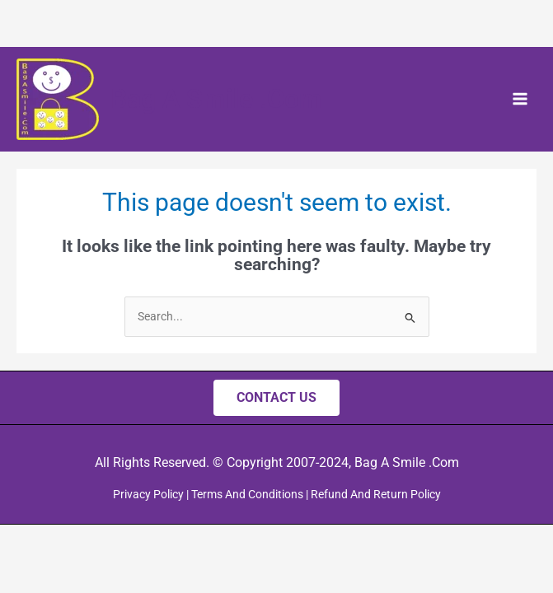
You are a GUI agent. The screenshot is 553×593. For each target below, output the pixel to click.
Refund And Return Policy (376, 494)
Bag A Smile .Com (216, 98)
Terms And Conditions (247, 494)
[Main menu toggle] (520, 99)
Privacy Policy (148, 494)
